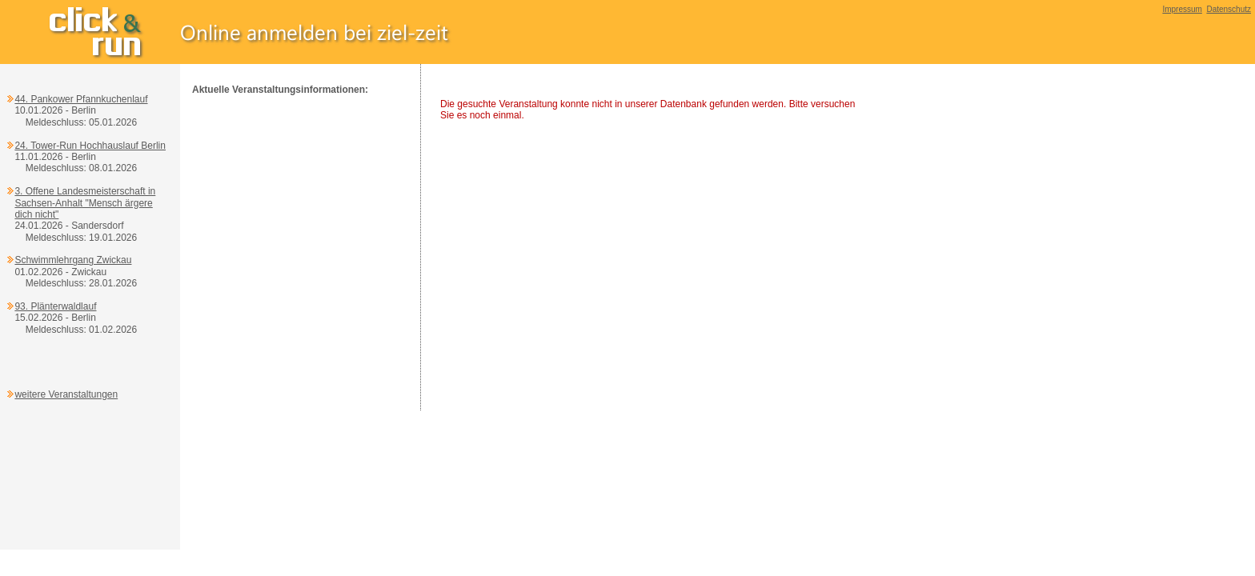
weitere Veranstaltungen (66, 394)
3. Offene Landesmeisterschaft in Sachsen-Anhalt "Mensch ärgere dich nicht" (84, 203)
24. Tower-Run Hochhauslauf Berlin (90, 145)
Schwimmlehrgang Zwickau (72, 260)
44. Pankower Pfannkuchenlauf (80, 99)
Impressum (1181, 9)
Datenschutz (1228, 9)
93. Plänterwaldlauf (55, 306)
